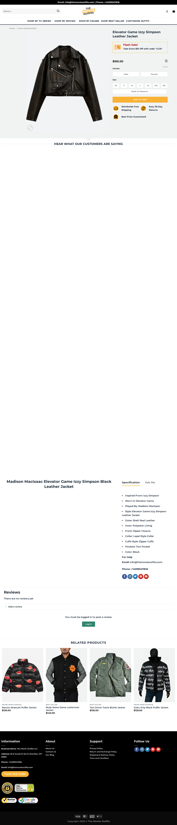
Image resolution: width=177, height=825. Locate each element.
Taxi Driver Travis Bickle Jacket (107, 707)
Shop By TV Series (40, 21)
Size (114, 80)
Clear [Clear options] (165, 67)
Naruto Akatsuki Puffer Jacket (19, 707)
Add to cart (140, 99)
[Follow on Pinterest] (140, 576)
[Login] (167, 11)
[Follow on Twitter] (135, 576)
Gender (116, 69)
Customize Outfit (137, 21)
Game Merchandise (27, 28)
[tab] (131, 482)
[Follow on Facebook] (124, 576)
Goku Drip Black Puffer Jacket (151, 707)
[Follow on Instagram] (130, 576)
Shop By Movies (66, 21)
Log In (88, 624)
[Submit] (58, 11)
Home (12, 28)
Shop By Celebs (89, 21)
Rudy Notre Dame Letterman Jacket (62, 709)
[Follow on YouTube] (146, 576)
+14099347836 (139, 569)
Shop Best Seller (112, 21)
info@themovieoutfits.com (146, 562)
